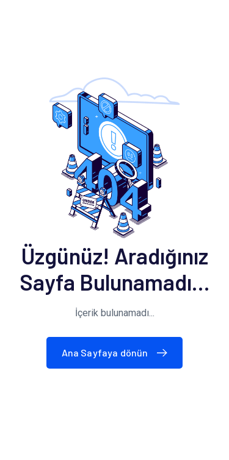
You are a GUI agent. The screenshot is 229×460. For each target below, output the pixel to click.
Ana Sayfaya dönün (117, 352)
